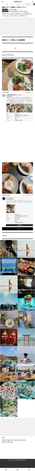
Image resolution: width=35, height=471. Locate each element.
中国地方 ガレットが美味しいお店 (20, 440)
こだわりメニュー (16, 11)
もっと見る (17, 228)
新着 (7, 4)
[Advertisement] (17, 27)
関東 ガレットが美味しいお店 (8, 442)
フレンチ (21, 11)
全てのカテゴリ (5, 11)
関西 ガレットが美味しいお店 (8, 440)
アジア (9, 9)
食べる (10, 11)
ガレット (25, 11)
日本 (12, 9)
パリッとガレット (19, 198)
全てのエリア (5, 9)
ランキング (28, 4)
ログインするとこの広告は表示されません (17, 460)
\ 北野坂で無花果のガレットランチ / (19, 95)
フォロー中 (17, 4)
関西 (15, 9)
